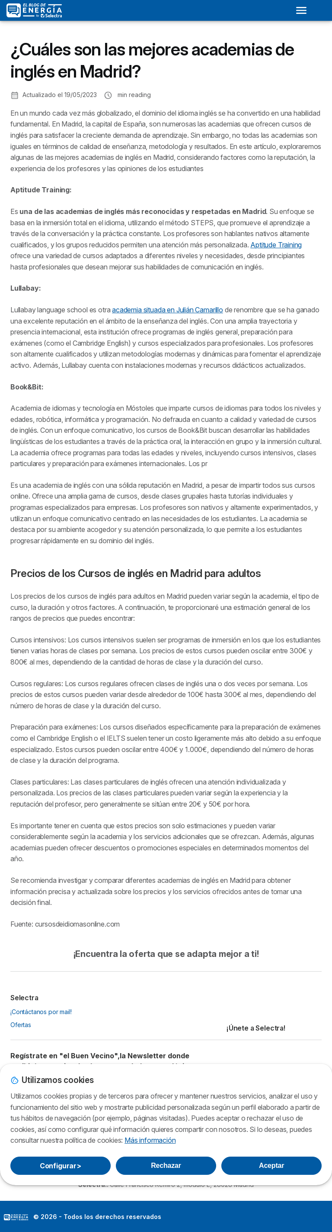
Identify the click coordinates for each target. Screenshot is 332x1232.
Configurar (60, 1166)
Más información (150, 1140)
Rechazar (166, 1165)
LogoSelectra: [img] (16, 1217)
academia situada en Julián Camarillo (167, 309)
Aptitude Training (276, 244)
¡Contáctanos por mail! (41, 1011)
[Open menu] (301, 10)
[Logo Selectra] (34, 10)
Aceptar (271, 1165)
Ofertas (20, 1024)
